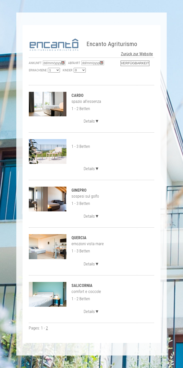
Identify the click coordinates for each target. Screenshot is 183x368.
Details (91, 121)
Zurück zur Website (137, 53)
